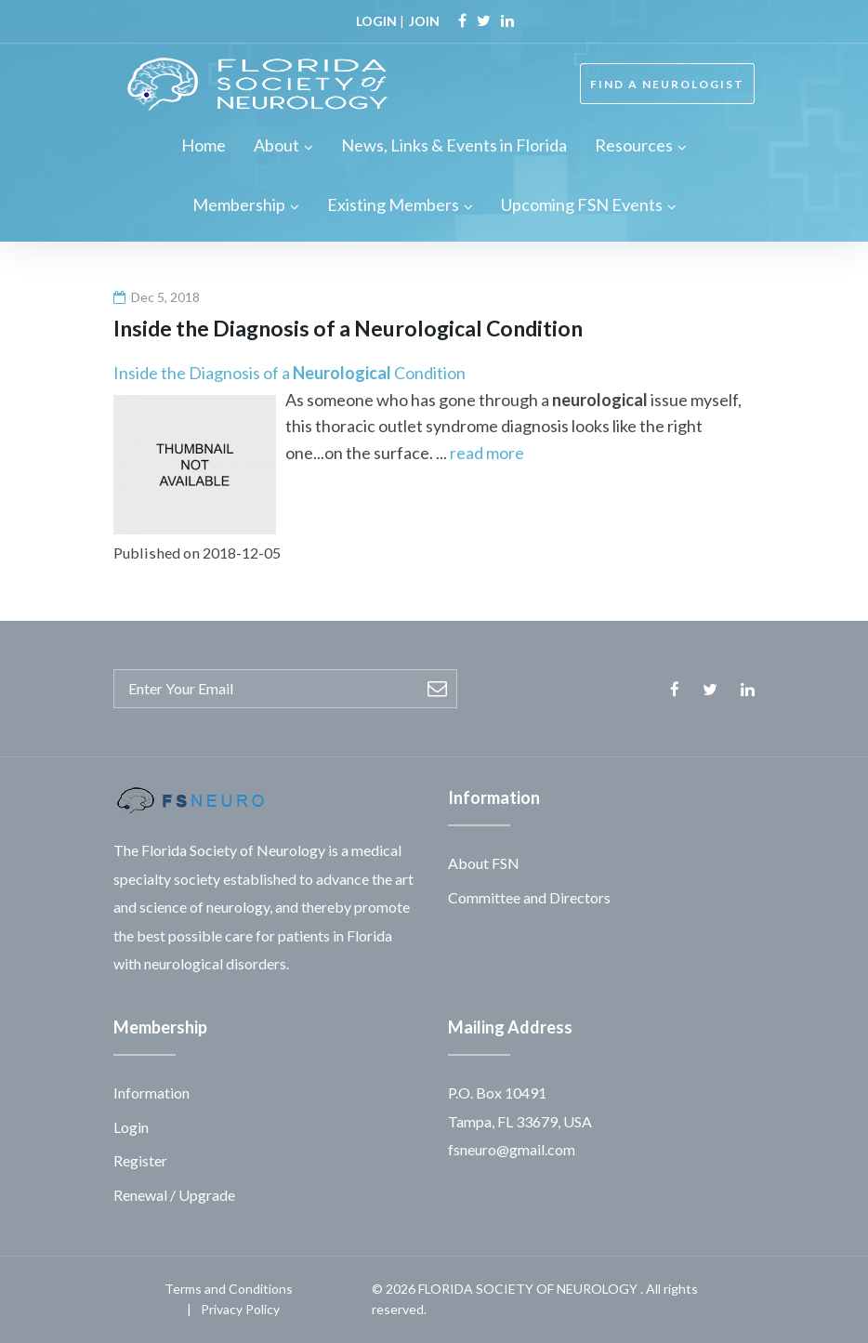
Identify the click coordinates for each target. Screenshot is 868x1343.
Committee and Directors (529, 897)
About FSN (483, 863)
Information (151, 1092)
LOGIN (376, 21)
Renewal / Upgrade (174, 1195)
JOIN (424, 21)
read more (487, 452)
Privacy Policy (240, 1309)
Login (131, 1127)
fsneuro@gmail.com (511, 1149)
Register (140, 1160)
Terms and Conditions (228, 1289)
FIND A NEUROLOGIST (667, 84)
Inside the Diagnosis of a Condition (289, 372)
